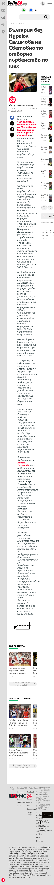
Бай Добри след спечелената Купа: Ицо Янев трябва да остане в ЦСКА (45, 124)
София (29, 795)
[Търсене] (30, 16)
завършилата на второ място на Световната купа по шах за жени (27, 127)
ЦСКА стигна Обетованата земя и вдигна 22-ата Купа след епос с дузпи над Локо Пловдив (45, 172)
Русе (29, 806)
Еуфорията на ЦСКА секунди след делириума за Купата (45, 160)
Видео (19, 799)
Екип (38, 838)
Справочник (22, 802)
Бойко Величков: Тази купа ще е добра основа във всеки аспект (45, 148)
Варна (29, 799)
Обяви (19, 806)
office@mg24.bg (40, 833)
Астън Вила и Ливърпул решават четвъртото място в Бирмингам (19, 753)
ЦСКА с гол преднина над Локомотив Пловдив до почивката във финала (45, 196)
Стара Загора (29, 814)
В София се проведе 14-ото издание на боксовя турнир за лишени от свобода (18, 723)
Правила (39, 841)
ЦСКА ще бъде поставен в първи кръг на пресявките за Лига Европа (45, 88)
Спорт (20, 795)
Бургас (29, 802)
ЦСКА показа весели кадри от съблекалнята (45, 100)
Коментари (23, 625)
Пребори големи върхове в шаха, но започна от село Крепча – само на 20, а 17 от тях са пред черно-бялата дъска (19, 671)
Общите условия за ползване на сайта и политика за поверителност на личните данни (28, 856)
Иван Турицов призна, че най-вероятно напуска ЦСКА (45, 112)
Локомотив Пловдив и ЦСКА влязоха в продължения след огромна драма (45, 184)
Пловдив (30, 792)
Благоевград (31, 809)
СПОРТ (12, 23)
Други (21, 23)
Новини (20, 792)
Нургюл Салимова (25, 134)
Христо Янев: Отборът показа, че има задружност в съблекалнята (45, 136)
